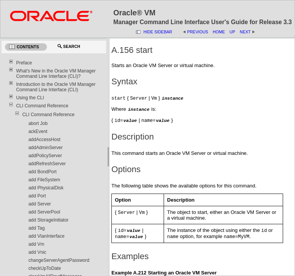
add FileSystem (44, 179)
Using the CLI (30, 97)
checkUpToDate (44, 268)
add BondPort (42, 171)
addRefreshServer (47, 163)
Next (245, 32)
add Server (39, 204)
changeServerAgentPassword (58, 260)
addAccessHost (44, 139)
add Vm (36, 244)
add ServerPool (44, 212)
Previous (197, 32)
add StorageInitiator (48, 220)
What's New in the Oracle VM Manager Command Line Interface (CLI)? (56, 73)
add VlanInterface (46, 236)
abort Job (38, 123)
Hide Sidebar (158, 32)
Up (232, 32)
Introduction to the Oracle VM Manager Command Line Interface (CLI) (56, 87)
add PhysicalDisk (45, 188)
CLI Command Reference (42, 105)
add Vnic (37, 252)
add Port (37, 196)
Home (219, 32)
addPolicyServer (45, 155)
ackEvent (37, 131)
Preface (24, 63)
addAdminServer (45, 147)
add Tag (36, 228)
